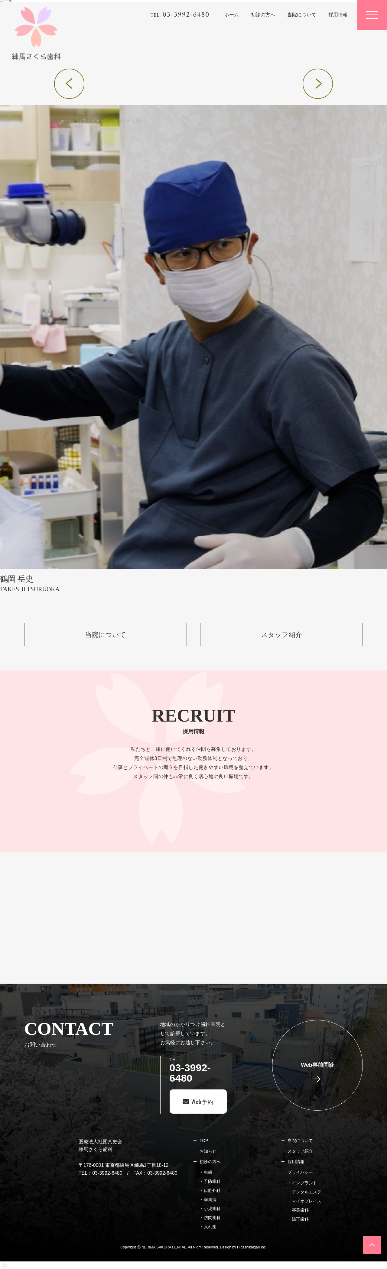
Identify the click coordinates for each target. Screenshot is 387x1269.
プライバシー (300, 1172)
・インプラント (302, 1182)
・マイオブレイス (304, 1201)
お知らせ (208, 1151)
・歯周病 (208, 1199)
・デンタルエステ (304, 1191)
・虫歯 (206, 1172)
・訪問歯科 (210, 1217)
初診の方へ (210, 1161)
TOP (204, 1140)
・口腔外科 (210, 1190)
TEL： (198, 1070)
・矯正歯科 (298, 1219)
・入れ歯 (208, 1226)
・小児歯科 (210, 1208)
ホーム (66, 120)
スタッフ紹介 (300, 1151)
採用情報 (296, 1161)
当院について (300, 1140)
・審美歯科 (298, 1210)
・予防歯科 (210, 1181)
